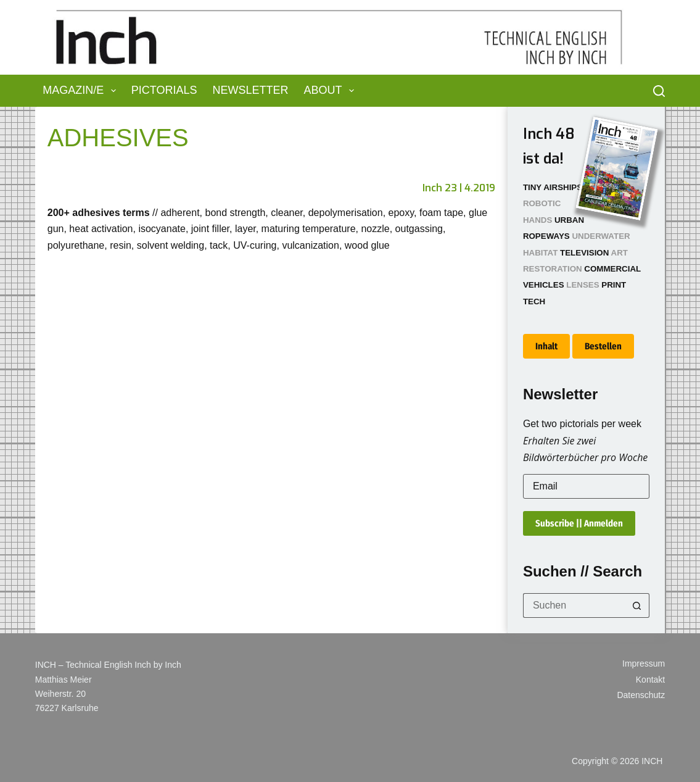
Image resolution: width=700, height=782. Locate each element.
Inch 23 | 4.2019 (458, 187)
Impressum (643, 663)
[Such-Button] (637, 605)
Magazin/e (82, 90)
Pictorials (164, 90)
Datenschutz (641, 695)
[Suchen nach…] (574, 605)
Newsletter (251, 90)
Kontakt (650, 679)
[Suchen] (659, 91)
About (332, 90)
